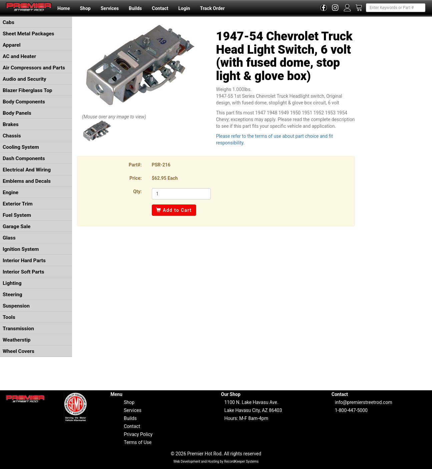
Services (110, 8)
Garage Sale (16, 226)
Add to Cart (174, 210)
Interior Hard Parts (24, 261)
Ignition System (21, 249)
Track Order (212, 8)
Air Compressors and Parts (34, 68)
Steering (12, 295)
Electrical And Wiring (27, 170)
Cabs (8, 22)
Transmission (18, 329)
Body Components (24, 102)
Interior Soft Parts (23, 272)
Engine (10, 192)
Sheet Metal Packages (28, 34)
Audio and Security (24, 79)
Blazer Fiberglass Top (27, 90)
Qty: (137, 191)
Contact (160, 8)
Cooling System (21, 147)
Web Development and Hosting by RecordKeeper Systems (216, 461)
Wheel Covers (18, 351)
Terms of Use (137, 442)
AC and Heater (19, 56)
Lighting (12, 283)
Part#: (135, 164)
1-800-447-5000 (351, 410)
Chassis (12, 136)
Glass (9, 238)
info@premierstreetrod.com (363, 402)
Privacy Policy (138, 434)
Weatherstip (16, 340)
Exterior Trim (18, 204)
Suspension (16, 306)
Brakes (11, 124)
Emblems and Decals (27, 181)
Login (184, 8)
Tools (9, 317)
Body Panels (17, 113)
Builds (135, 8)
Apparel (12, 45)
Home (63, 8)
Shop (85, 8)
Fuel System (17, 215)
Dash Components (24, 158)
